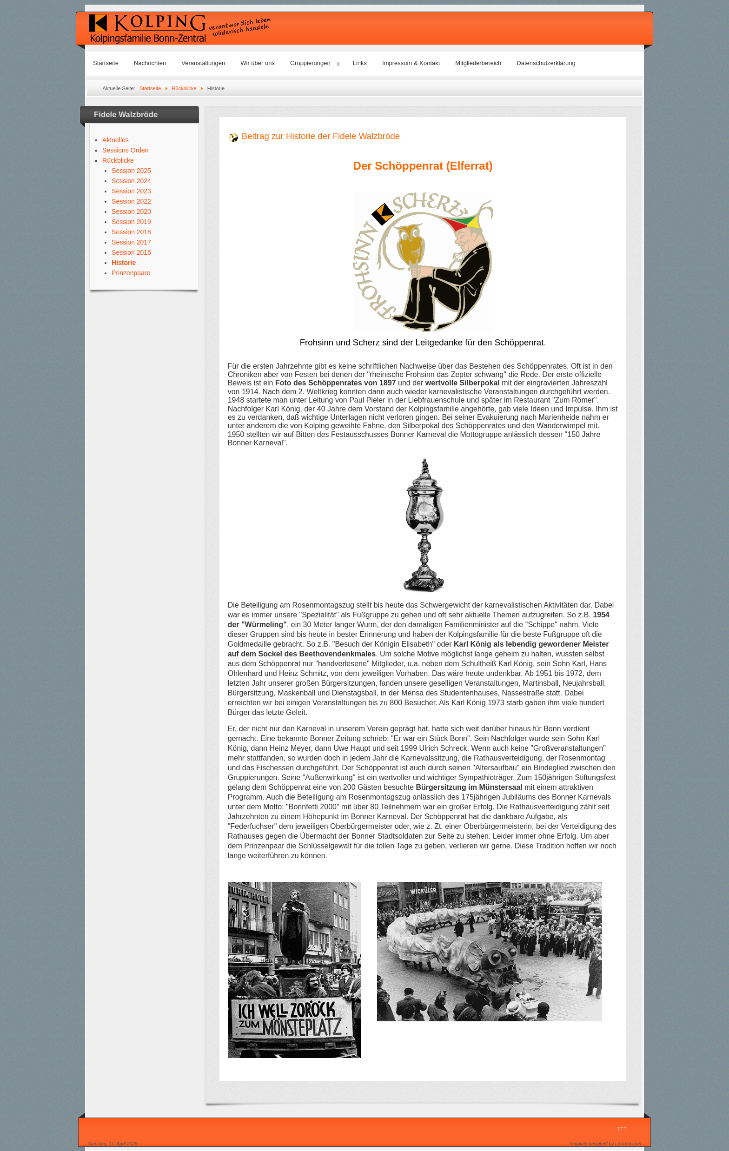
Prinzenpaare (131, 273)
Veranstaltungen (203, 63)
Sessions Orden (125, 150)
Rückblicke (118, 160)
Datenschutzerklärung (546, 63)
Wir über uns (257, 63)
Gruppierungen (310, 63)
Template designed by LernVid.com (605, 1143)
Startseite (106, 63)
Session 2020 (131, 211)
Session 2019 (131, 221)
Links (360, 63)
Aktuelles (115, 140)
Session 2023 (131, 191)
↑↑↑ (622, 1128)
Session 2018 (131, 232)
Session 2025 (131, 170)
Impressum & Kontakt (411, 63)
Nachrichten (150, 63)
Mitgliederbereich (478, 63)
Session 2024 (131, 181)
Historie (124, 262)
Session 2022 (131, 201)
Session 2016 (131, 252)
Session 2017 (131, 242)
